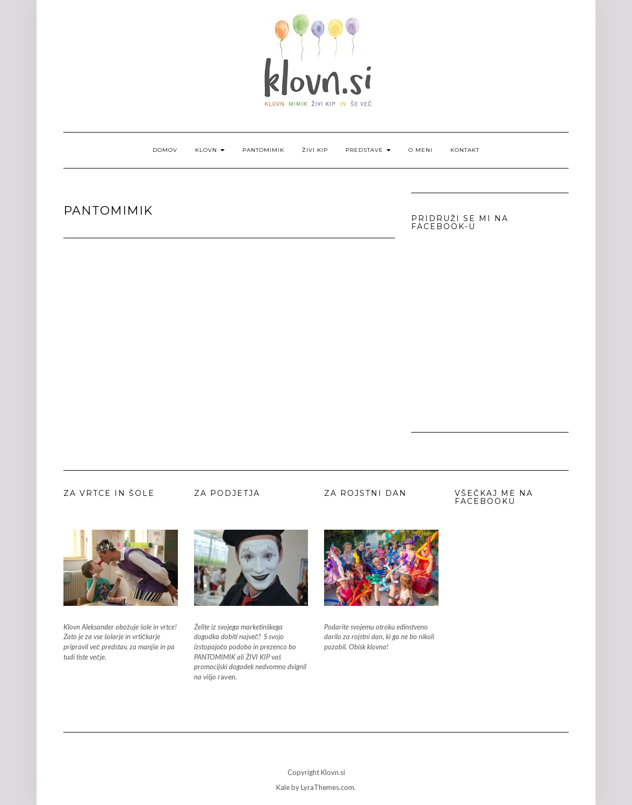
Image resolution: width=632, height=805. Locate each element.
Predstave (368, 150)
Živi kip (315, 150)
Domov (165, 150)
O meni (420, 150)
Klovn (210, 150)
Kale (283, 787)
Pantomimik (263, 150)
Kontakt (464, 150)
